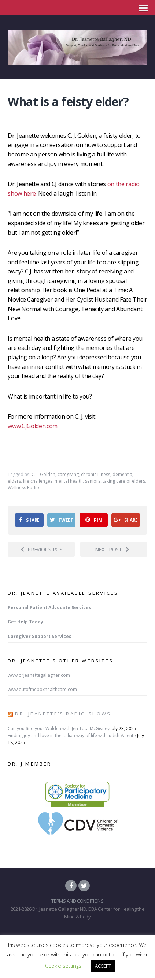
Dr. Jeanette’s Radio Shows (63, 713)
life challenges (37, 481)
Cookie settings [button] (63, 965)
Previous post (43, 549)
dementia (122, 474)
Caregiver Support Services (39, 636)
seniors (92, 481)
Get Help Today (25, 622)
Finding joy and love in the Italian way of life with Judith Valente (72, 735)
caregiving (68, 474)
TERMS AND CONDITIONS (77, 901)
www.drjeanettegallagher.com (39, 675)
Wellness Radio (23, 487)
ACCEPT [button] (103, 966)
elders (14, 481)
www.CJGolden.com (33, 426)
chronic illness (95, 474)
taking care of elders (124, 481)
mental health (69, 481)
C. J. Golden (43, 474)
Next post (112, 549)
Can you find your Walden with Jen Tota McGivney (59, 728)
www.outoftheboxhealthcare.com (42, 689)
